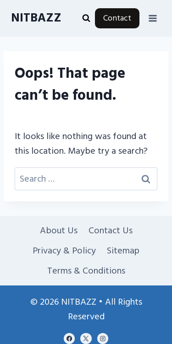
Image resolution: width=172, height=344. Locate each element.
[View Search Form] (86, 18)
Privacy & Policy (64, 250)
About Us (59, 230)
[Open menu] (152, 18)
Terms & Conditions (86, 270)
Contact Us (111, 230)
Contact (117, 18)
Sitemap (123, 250)
